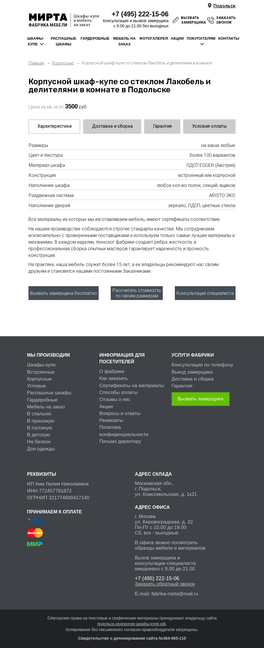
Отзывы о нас (115, 397)
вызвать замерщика (193, 20)
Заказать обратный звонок (165, 582)
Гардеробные (42, 398)
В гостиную (39, 426)
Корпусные (39, 377)
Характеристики (54, 126)
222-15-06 (140, 14)
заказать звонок (226, 20)
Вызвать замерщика (200, 397)
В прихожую (40, 419)
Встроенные (41, 370)
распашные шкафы (63, 41)
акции (177, 38)
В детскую (38, 433)
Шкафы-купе (41, 363)
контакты (228, 38)
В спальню (39, 412)
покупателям (201, 38)
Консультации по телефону (202, 363)
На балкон (39, 440)
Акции (106, 405)
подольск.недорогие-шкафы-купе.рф (131, 622)
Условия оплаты (209, 126)
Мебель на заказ (46, 405)
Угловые (36, 384)
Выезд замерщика (192, 370)
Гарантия (162, 126)
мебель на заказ (124, 41)
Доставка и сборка (112, 126)
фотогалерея (153, 38)
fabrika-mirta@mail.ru (175, 592)
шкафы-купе (35, 41)
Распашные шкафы (49, 391)
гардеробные (95, 38)
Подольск (224, 6)
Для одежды (41, 447)
